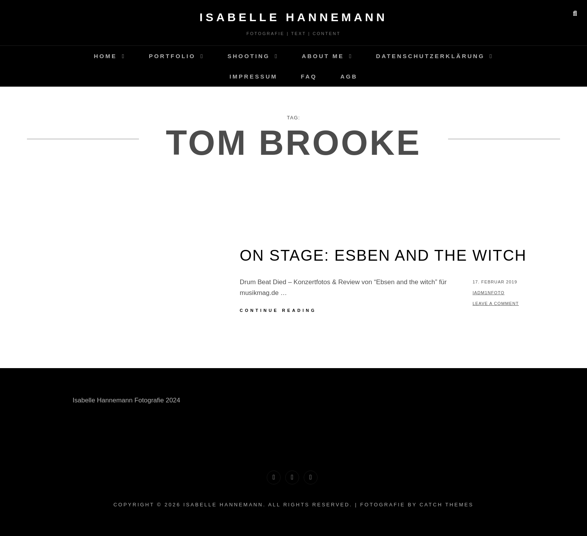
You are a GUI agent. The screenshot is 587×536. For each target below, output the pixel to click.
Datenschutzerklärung (430, 56)
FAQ (309, 76)
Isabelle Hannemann (293, 17)
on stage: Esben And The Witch (383, 255)
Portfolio (172, 56)
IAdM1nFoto (489, 292)
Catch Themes (446, 505)
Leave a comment (496, 303)
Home (105, 56)
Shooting (248, 56)
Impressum (253, 76)
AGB (349, 76)
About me (323, 56)
